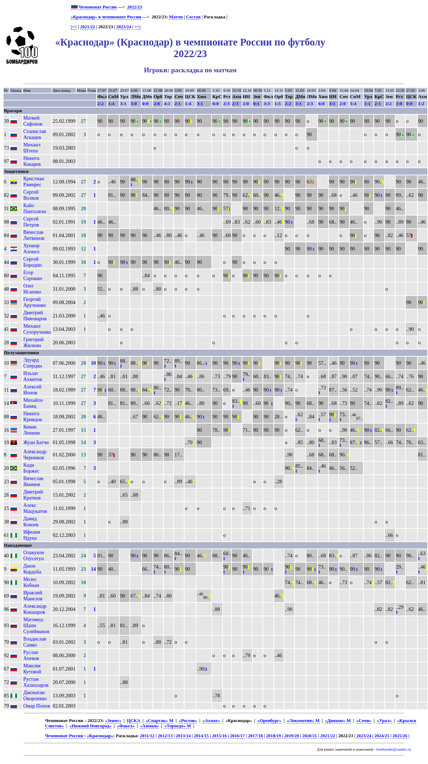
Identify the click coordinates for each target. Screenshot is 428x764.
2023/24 (123, 26)
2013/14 (183, 735)
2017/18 (255, 735)
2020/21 (309, 735)
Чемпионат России (94, 7)
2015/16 (219, 735)
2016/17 (237, 735)
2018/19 (273, 735)
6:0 (321, 103)
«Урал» (384, 720)
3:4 (353, 103)
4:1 (167, 103)
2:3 (226, 103)
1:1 (367, 103)
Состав (193, 16)
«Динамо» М (338, 720)
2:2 (100, 103)
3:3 (267, 103)
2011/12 (147, 735)
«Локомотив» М (303, 720)
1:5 (278, 103)
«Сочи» (364, 720)
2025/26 (399, 735)
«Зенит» (113, 720)
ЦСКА (133, 720)
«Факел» (126, 725)
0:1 (256, 103)
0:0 (145, 103)
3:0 (134, 103)
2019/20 (291, 735)
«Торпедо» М (177, 725)
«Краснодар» (100, 735)
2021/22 (87, 26)
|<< (74, 26)
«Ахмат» (211, 720)
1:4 (111, 103)
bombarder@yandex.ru (393, 749)
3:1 (123, 103)
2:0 (156, 103)
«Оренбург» (269, 720)
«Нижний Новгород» (90, 725)
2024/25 (381, 735)
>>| (137, 26)
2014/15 (201, 735)
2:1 (177, 103)
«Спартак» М (159, 720)
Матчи (176, 16)
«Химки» (149, 725)
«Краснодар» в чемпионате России (106, 16)
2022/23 (134, 7)
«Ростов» (188, 720)
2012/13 (165, 735)
